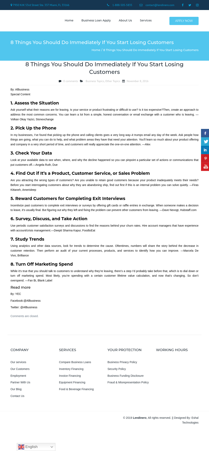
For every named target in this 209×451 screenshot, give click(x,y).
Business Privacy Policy (122, 363)
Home (68, 21)
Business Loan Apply (95, 21)
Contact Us (17, 397)
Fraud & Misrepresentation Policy (128, 383)
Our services (18, 363)
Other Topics (112, 82)
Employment (18, 376)
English (28, 447)
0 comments (70, 82)
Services (145, 21)
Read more (21, 288)
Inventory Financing (71, 370)
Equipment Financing (72, 383)
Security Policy (117, 370)
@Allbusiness (32, 301)
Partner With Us (20, 383)
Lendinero (140, 418)
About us (124, 21)
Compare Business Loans (75, 363)
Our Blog (16, 390)
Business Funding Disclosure (126, 376)
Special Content (20, 95)
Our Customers (20, 370)
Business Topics (95, 82)
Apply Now (184, 21)
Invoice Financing (70, 376)
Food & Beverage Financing (76, 390)
